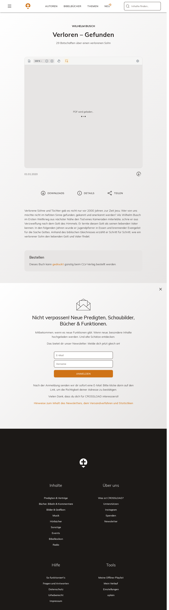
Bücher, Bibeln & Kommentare (56, 503)
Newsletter (110, 521)
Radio (56, 544)
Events (56, 533)
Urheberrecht (55, 595)
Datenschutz (56, 589)
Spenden (111, 515)
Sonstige (56, 527)
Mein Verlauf (111, 583)
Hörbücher (56, 521)
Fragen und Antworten (56, 583)
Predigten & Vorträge (56, 498)
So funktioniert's (55, 577)
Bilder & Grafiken (55, 509)
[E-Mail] (83, 355)
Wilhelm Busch (83, 26)
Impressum (56, 600)
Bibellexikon (56, 538)
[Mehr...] (9, 6)
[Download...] (138, 174)
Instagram (111, 509)
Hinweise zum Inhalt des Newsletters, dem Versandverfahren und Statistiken (83, 403)
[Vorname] (83, 364)
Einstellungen (111, 589)
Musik (56, 515)
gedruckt (58, 264)
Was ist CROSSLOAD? (111, 498)
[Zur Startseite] (28, 6)
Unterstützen (111, 503)
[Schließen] (160, 289)
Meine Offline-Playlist (111, 577)
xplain (110, 595)
